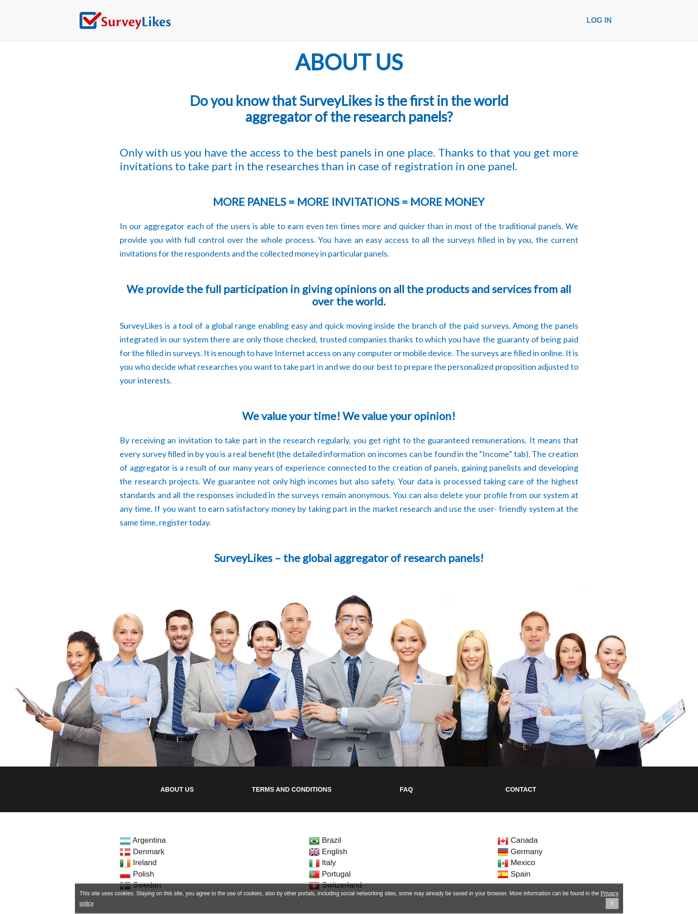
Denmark (142, 851)
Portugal (330, 874)
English (328, 851)
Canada (517, 840)
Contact (521, 789)
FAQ (406, 789)
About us (177, 789)
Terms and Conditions (291, 789)
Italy (322, 862)
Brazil (325, 840)
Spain (513, 874)
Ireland (138, 862)
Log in (599, 20)
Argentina (143, 840)
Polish (137, 874)
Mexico (516, 862)
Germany (520, 851)
